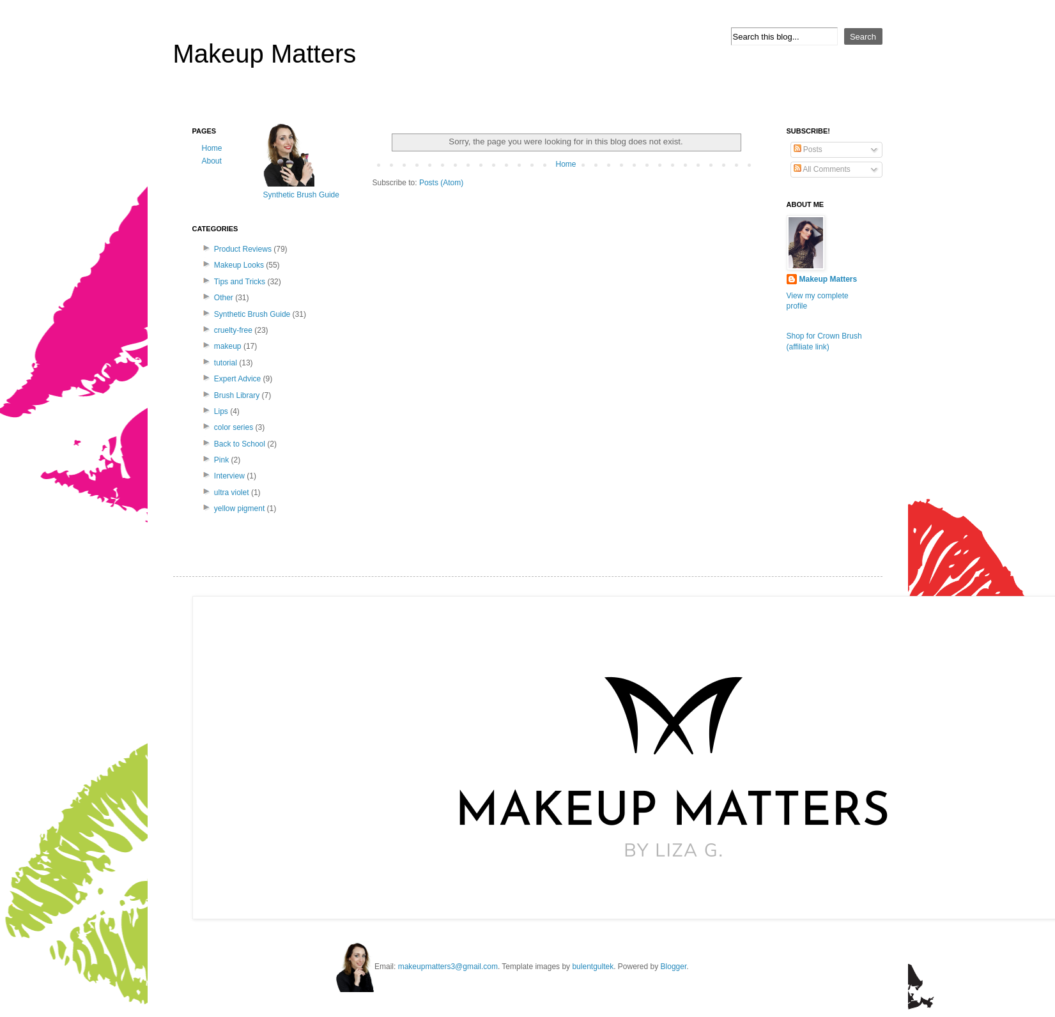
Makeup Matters (265, 54)
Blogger (674, 966)
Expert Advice (237, 378)
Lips (221, 411)
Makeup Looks (239, 265)
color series (233, 427)
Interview (229, 475)
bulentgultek (592, 966)
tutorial (225, 362)
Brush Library (236, 395)
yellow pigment (239, 508)
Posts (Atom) (441, 182)
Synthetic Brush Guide (252, 314)
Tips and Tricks (239, 281)
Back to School (239, 444)
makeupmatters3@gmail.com (448, 966)
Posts (808, 149)
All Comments (822, 169)
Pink (221, 459)
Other (223, 297)
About (212, 161)
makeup (228, 346)
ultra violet (231, 492)
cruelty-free (233, 330)
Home (565, 164)
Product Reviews (243, 249)
